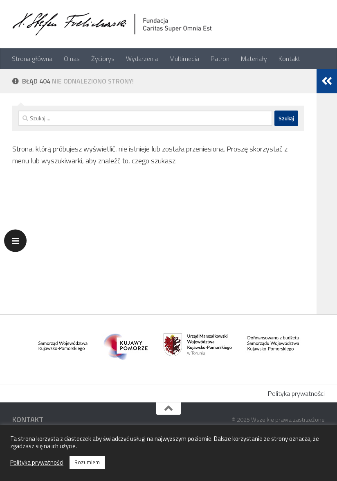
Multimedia (184, 58)
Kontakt (289, 58)
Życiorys (103, 58)
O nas (72, 58)
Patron (220, 58)
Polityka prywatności (296, 393)
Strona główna (32, 58)
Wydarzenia (142, 58)
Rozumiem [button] (87, 462)
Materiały (254, 58)
